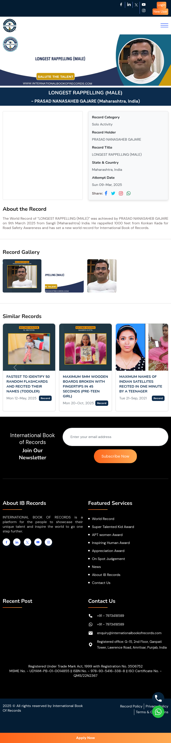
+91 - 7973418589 (110, 616)
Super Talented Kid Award (113, 526)
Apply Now (85, 737)
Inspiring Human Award (111, 542)
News (96, 566)
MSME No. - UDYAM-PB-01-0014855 (39, 671)
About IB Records (106, 574)
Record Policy (131, 706)
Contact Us (101, 582)
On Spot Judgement (108, 558)
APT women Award (107, 534)
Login (161, 5)
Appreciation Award (108, 550)
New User (160, 12)
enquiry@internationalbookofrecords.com (129, 633)
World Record (103, 518)
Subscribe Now (115, 456)
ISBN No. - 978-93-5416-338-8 (99, 671)
